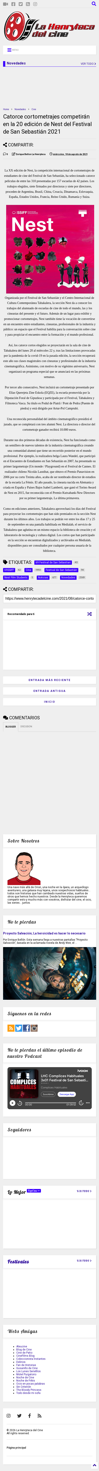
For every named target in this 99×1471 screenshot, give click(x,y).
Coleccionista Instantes (31, 1358)
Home (6, 109)
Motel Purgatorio (26, 1374)
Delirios (21, 1362)
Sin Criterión (23, 1386)
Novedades (20, 109)
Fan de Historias (26, 1365)
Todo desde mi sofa (28, 1393)
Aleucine (21, 1346)
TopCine (34, 1190)
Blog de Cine (24, 1349)
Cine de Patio (24, 1352)
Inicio (49, 701)
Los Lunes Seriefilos (28, 1371)
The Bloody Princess (28, 1389)
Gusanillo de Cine (27, 1368)
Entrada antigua (49, 691)
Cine (33, 109)
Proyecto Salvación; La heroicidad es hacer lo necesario (44, 933)
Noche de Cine (25, 1377)
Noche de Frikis (25, 1380)
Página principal (16, 1447)
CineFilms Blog (25, 1355)
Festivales (18, 1262)
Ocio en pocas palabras (30, 1383)
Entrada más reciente (50, 680)
